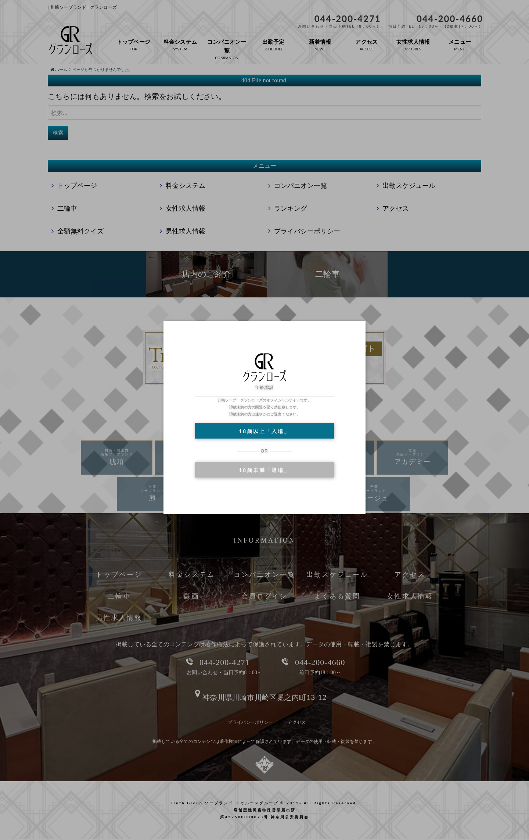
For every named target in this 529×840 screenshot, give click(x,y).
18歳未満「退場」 (264, 470)
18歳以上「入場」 (264, 431)
